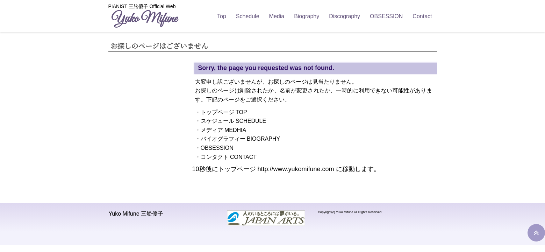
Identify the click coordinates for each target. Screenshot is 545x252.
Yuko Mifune (144, 19)
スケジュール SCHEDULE (233, 121)
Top (221, 16)
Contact (422, 16)
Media (277, 16)
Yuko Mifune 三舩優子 (136, 214)
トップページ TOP (224, 112)
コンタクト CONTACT (229, 157)
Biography (306, 16)
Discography (344, 16)
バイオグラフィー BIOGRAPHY (240, 139)
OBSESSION (386, 16)
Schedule (247, 16)
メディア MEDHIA (223, 130)
